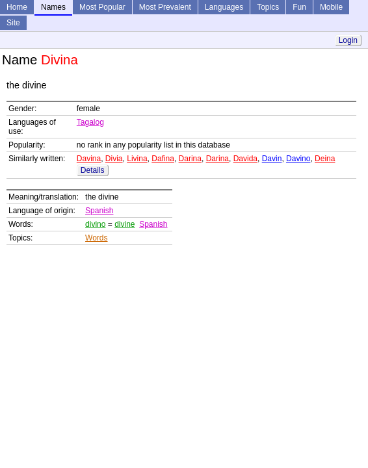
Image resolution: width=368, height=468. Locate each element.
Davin (272, 158)
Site (13, 22)
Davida (245, 158)
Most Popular (102, 7)
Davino (298, 158)
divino (95, 224)
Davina (89, 158)
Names (53, 7)
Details (93, 170)
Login (348, 40)
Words (96, 237)
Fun (299, 7)
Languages (224, 7)
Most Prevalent (165, 7)
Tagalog (90, 122)
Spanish (99, 210)
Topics (268, 7)
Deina (325, 158)
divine (124, 224)
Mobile (331, 7)
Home (17, 7)
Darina (190, 158)
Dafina (162, 158)
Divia (114, 158)
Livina (137, 158)
